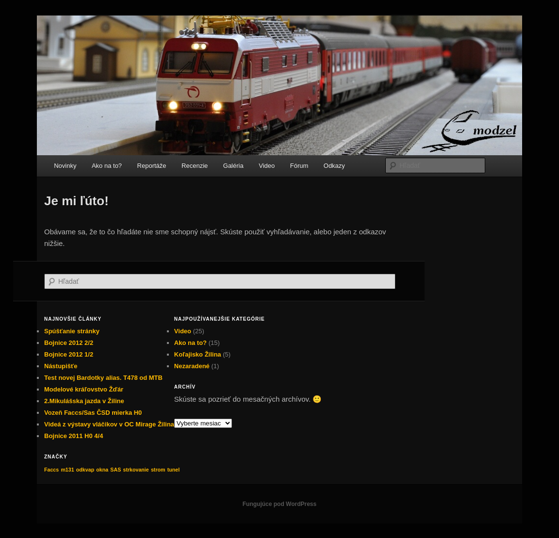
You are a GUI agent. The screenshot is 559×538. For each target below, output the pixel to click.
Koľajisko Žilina (197, 354)
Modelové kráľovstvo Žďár (83, 389)
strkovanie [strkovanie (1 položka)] (135, 470)
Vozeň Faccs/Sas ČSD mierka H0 (93, 412)
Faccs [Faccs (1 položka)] (51, 470)
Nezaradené (192, 366)
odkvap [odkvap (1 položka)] (85, 470)
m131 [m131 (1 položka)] (67, 470)
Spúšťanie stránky (71, 331)
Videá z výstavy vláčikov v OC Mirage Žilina (109, 424)
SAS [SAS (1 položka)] (115, 470)
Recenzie (194, 165)
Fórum (299, 165)
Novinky (65, 165)
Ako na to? (107, 165)
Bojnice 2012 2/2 (68, 342)
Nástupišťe (60, 366)
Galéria (233, 165)
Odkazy (334, 165)
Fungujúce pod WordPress (279, 504)
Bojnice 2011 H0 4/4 (73, 436)
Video (267, 165)
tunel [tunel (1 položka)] (173, 470)
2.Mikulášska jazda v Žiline (84, 401)
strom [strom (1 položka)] (158, 470)
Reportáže (151, 165)
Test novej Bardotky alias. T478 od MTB (103, 377)
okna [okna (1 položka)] (102, 470)
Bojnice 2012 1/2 (68, 354)
